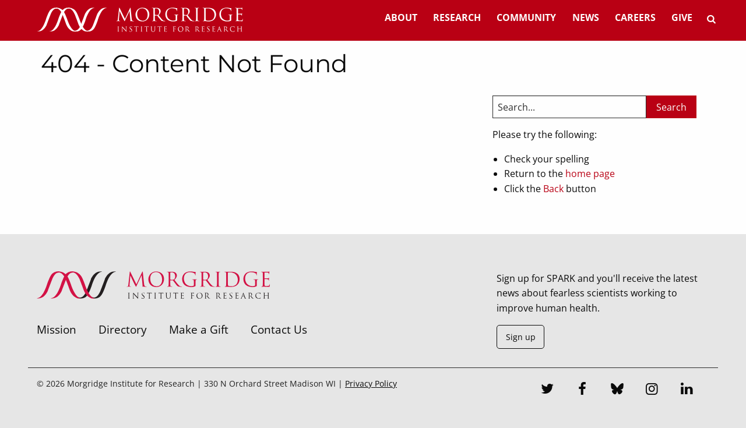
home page (590, 173)
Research (457, 17)
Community (526, 17)
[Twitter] (547, 390)
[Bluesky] (617, 390)
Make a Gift (198, 329)
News (585, 17)
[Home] (139, 20)
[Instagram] (652, 390)
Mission (56, 329)
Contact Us (279, 329)
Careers (635, 17)
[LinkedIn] (686, 390)
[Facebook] (582, 390)
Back (553, 188)
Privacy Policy (371, 383)
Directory (122, 329)
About (401, 17)
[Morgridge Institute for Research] (153, 313)
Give (681, 17)
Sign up (521, 336)
